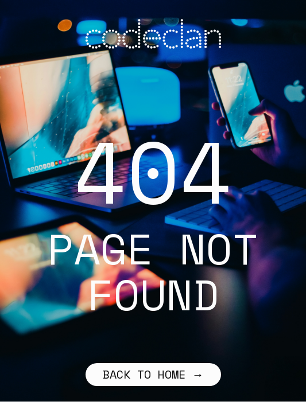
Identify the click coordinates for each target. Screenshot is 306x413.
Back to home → (153, 374)
